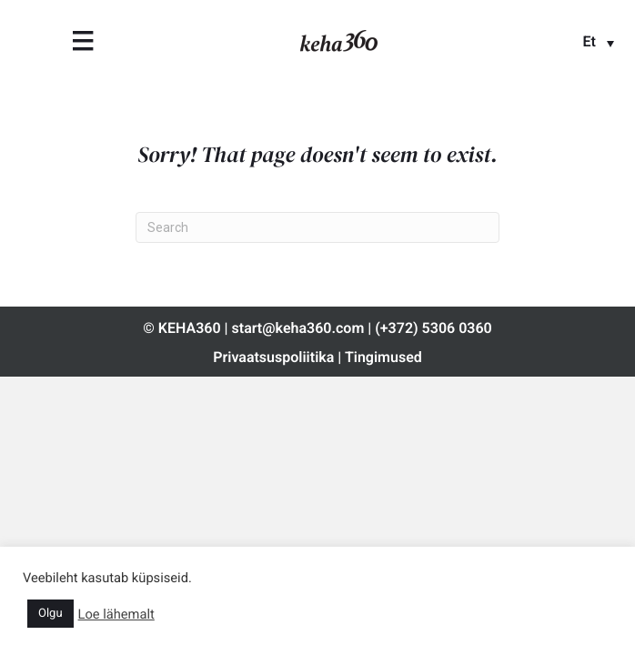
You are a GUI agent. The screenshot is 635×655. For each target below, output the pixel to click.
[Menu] (83, 41)
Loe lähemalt (116, 614)
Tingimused (383, 357)
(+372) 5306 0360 (433, 328)
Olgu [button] (50, 613)
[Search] (317, 227)
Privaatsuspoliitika (273, 357)
